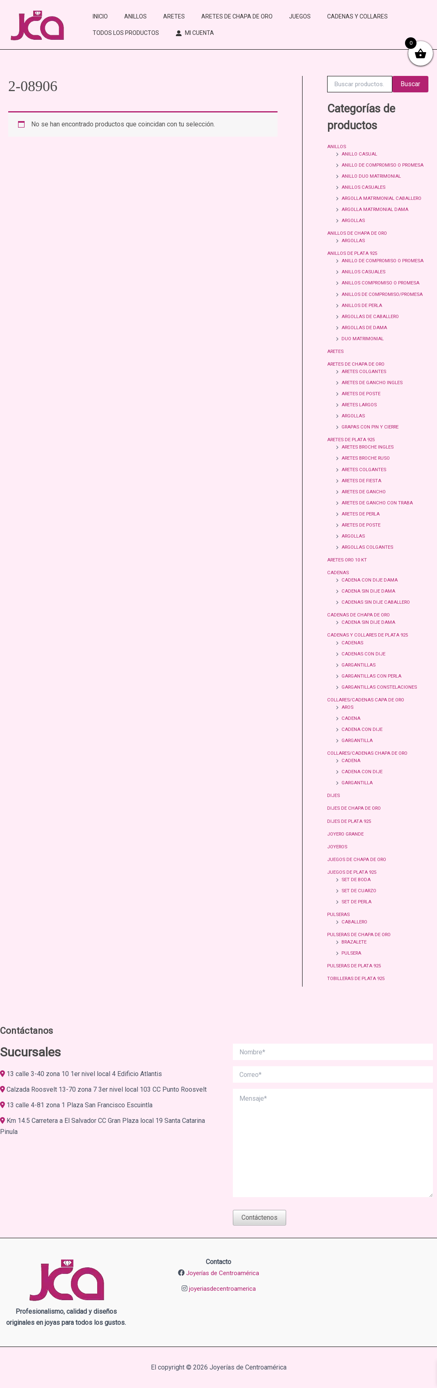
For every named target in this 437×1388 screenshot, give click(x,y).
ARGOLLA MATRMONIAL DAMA (376, 217)
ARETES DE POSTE (362, 408)
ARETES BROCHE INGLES (369, 461)
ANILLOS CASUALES (363, 194)
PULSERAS (339, 927)
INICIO (100, 16)
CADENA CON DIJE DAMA (370, 594)
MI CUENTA (199, 33)
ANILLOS (135, 16)
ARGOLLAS (353, 228)
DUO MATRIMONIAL (363, 353)
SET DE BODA (356, 893)
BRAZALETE (355, 955)
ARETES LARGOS (360, 419)
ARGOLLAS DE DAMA (365, 342)
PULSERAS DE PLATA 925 (355, 979)
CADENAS (338, 586)
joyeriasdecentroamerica (222, 1288)
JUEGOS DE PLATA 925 (353, 885)
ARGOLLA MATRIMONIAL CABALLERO (383, 205)
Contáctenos (259, 1218)
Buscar (410, 84)
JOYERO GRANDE (347, 847)
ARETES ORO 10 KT (349, 574)
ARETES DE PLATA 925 (352, 454)
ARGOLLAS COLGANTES (368, 561)
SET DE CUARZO (360, 904)
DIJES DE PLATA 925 (350, 834)
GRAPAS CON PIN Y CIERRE (371, 441)
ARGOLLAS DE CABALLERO (372, 331)
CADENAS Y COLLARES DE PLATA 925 (369, 649)
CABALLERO (355, 935)
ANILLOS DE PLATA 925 (353, 260)
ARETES (174, 16)
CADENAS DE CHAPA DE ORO (360, 629)
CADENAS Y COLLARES (357, 16)
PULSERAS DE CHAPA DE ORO (360, 948)
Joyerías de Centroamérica (222, 1273)
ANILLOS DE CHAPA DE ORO (358, 240)
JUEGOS (300, 16)
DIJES (333, 809)
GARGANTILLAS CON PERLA (372, 689)
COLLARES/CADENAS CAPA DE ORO (367, 713)
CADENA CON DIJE (362, 743)
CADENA (351, 732)
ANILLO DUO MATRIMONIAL (372, 183)
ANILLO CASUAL (359, 154)
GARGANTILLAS (358, 678)
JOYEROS (338, 860)
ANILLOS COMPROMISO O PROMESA (382, 297)
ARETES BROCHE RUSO (368, 472)
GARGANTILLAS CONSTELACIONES (380, 700)
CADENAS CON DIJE (364, 667)
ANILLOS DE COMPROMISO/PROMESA (384, 308)
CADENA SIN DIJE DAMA (368, 605)
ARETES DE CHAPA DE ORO (237, 16)
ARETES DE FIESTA (362, 494)
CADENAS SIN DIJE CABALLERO (377, 616)
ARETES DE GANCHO (364, 505)
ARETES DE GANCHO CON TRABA (379, 517)
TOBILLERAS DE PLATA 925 (357, 991)
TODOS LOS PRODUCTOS (126, 33)
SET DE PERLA (357, 915)
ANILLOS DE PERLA (362, 320)
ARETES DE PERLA (362, 528)
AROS (348, 721)
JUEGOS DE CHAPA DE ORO (358, 872)
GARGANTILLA (357, 754)
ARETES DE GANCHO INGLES (373, 397)
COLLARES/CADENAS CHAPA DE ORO (369, 767)
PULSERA (351, 966)
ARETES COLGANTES (365, 386)
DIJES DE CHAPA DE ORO (355, 822)
